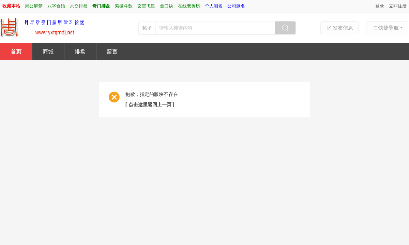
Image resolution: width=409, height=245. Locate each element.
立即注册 (398, 6)
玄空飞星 (146, 6)
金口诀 (166, 6)
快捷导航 (385, 28)
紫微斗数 (124, 6)
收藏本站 (11, 6)
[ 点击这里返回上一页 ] (149, 104)
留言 (112, 51)
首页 (16, 51)
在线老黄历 (189, 6)
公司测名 (236, 6)
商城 (48, 51)
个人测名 (214, 6)
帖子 (147, 28)
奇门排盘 (101, 6)
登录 (379, 6)
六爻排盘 (79, 6)
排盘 (80, 51)
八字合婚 (56, 6)
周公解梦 (34, 6)
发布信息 (339, 28)
